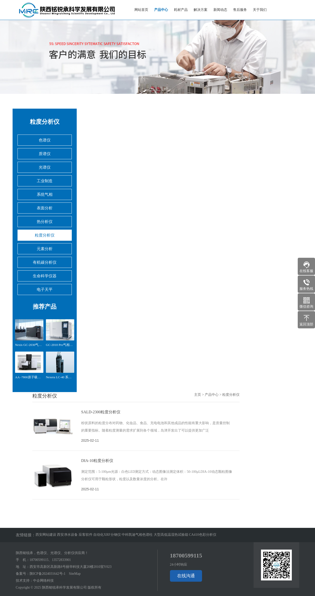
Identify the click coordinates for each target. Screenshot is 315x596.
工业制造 (45, 181)
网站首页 (141, 10)
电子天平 (45, 289)
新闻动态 (220, 10)
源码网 (61, 580)
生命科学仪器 (44, 276)
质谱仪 (45, 154)
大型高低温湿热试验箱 (171, 534)
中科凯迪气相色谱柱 (138, 534)
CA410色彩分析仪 (202, 534)
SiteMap (74, 574)
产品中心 (161, 10)
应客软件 (86, 534)
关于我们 (260, 10)
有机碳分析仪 (44, 262)
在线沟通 (186, 575)
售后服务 (240, 10)
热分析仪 (45, 221)
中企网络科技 (43, 580)
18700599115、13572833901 (50, 560)
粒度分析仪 (45, 235)
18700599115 (186, 555)
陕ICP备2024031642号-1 (47, 574)
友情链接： (26, 535)
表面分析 (45, 208)
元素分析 (45, 249)
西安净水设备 (68, 534)
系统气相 (45, 194)
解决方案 (200, 10)
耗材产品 (181, 10)
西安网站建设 (46, 534)
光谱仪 (45, 167)
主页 (197, 395)
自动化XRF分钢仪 (107, 534)
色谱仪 (45, 140)
